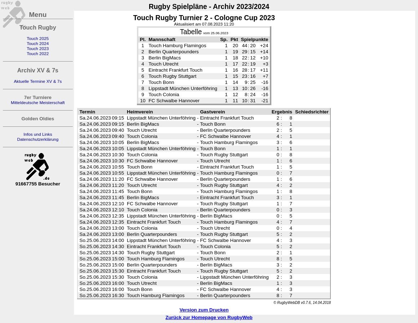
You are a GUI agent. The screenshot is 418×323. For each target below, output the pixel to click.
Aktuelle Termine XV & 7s (38, 81)
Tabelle (191, 32)
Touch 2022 (38, 53)
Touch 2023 (38, 48)
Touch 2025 (38, 38)
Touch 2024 (38, 43)
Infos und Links (37, 134)
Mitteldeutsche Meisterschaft (38, 102)
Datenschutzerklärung (37, 139)
